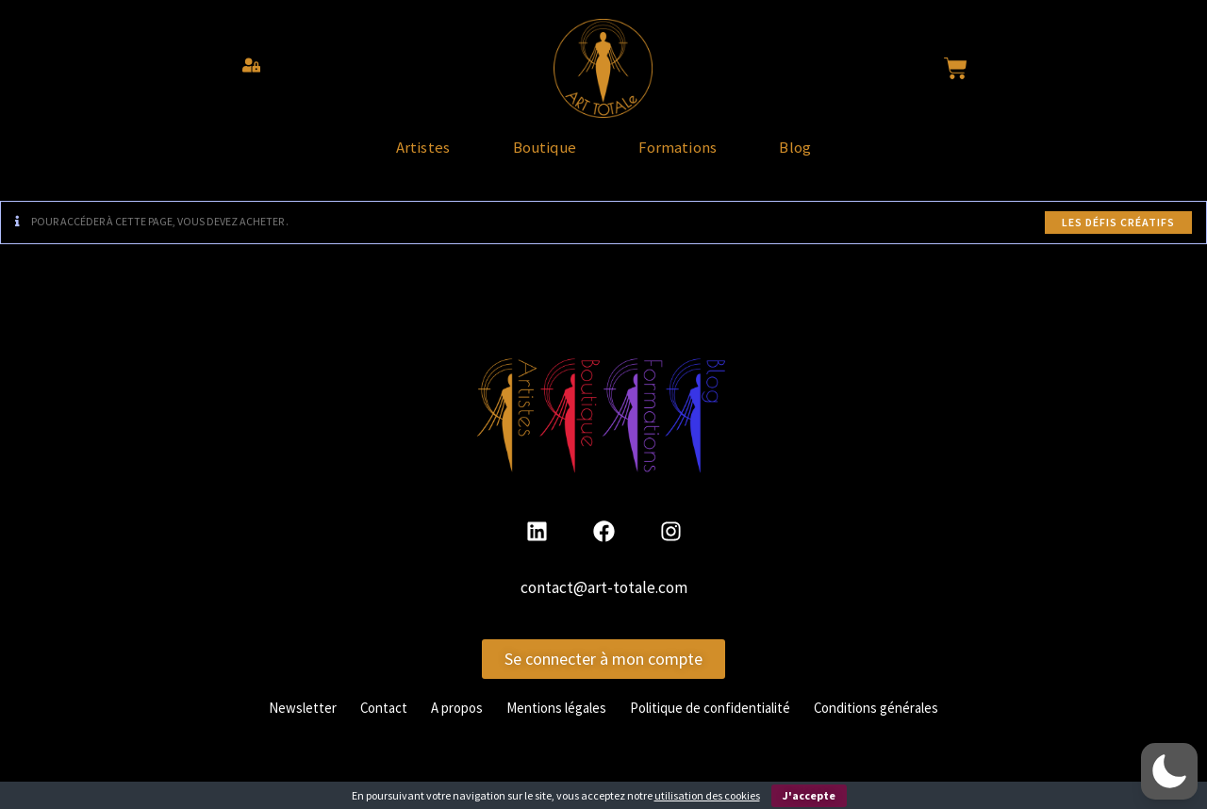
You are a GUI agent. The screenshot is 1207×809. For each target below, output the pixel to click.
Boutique (524, 156)
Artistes (367, 156)
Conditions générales (898, 724)
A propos (442, 724)
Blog (851, 156)
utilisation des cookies (707, 795)
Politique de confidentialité (717, 724)
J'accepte (809, 795)
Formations (696, 156)
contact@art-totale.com (604, 605)
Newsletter (276, 724)
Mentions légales (549, 724)
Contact (363, 724)
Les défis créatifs (1118, 239)
